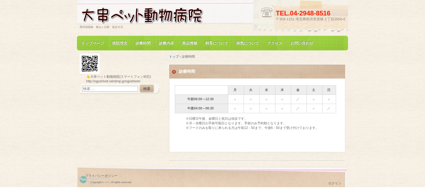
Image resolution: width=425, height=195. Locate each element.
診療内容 (166, 43)
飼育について (216, 43)
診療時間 (142, 43)
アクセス (274, 43)
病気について (247, 43)
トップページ (92, 43)
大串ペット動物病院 (142, 14)
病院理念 (119, 43)
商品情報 (189, 43)
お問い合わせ (301, 43)
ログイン (334, 183)
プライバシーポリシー (101, 176)
